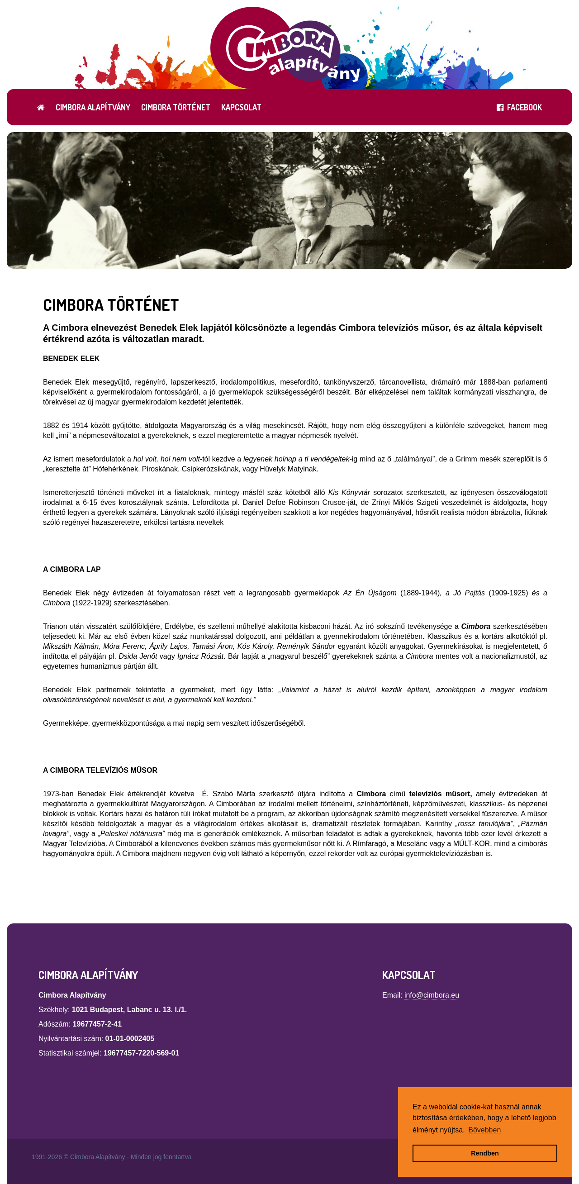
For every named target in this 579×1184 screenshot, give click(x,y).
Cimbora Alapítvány (93, 107)
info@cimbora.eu (431, 995)
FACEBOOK (519, 107)
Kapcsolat (241, 107)
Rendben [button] (485, 1153)
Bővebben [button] (484, 1130)
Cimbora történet (175, 107)
